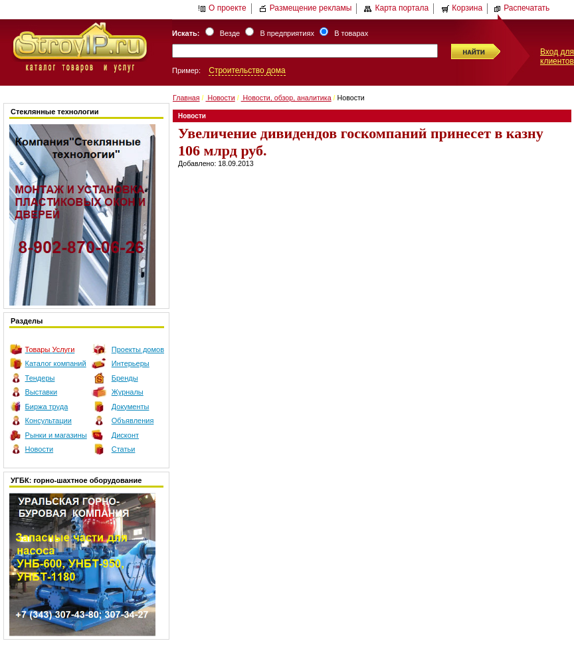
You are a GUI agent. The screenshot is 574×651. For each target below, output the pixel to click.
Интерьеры (130, 363)
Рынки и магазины (56, 435)
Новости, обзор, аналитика (286, 98)
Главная (186, 98)
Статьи (124, 449)
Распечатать (521, 8)
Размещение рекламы (305, 8)
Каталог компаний (55, 363)
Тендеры (40, 378)
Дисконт (125, 435)
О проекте (222, 8)
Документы (130, 407)
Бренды (125, 378)
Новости (39, 449)
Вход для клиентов (557, 56)
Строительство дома (247, 70)
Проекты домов (138, 349)
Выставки (41, 392)
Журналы (128, 392)
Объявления (133, 420)
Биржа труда (46, 407)
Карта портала (396, 8)
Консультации (48, 420)
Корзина (461, 8)
